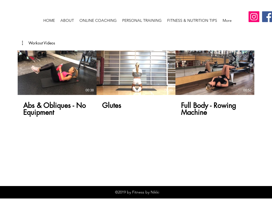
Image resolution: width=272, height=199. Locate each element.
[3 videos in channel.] (136, 83)
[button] (38, 43)
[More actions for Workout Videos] (38, 43)
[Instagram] (254, 16)
